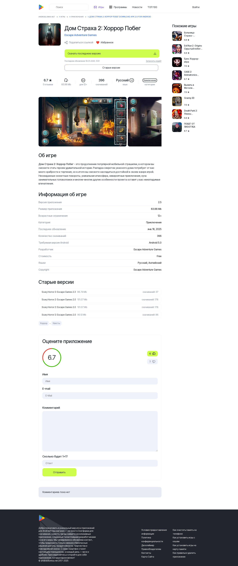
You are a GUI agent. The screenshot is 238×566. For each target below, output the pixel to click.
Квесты (56, 316)
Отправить (59, 465)
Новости (138, 7)
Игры (102, 7)
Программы (121, 7)
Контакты (146, 546)
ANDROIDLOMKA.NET (48, 16)
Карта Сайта (147, 550)
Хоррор (43, 316)
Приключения (82, 16)
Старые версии (143, 53)
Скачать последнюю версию (84, 53)
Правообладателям (151, 542)
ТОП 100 (153, 7)
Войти (195, 7)
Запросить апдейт (154, 61)
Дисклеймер (147, 538)
